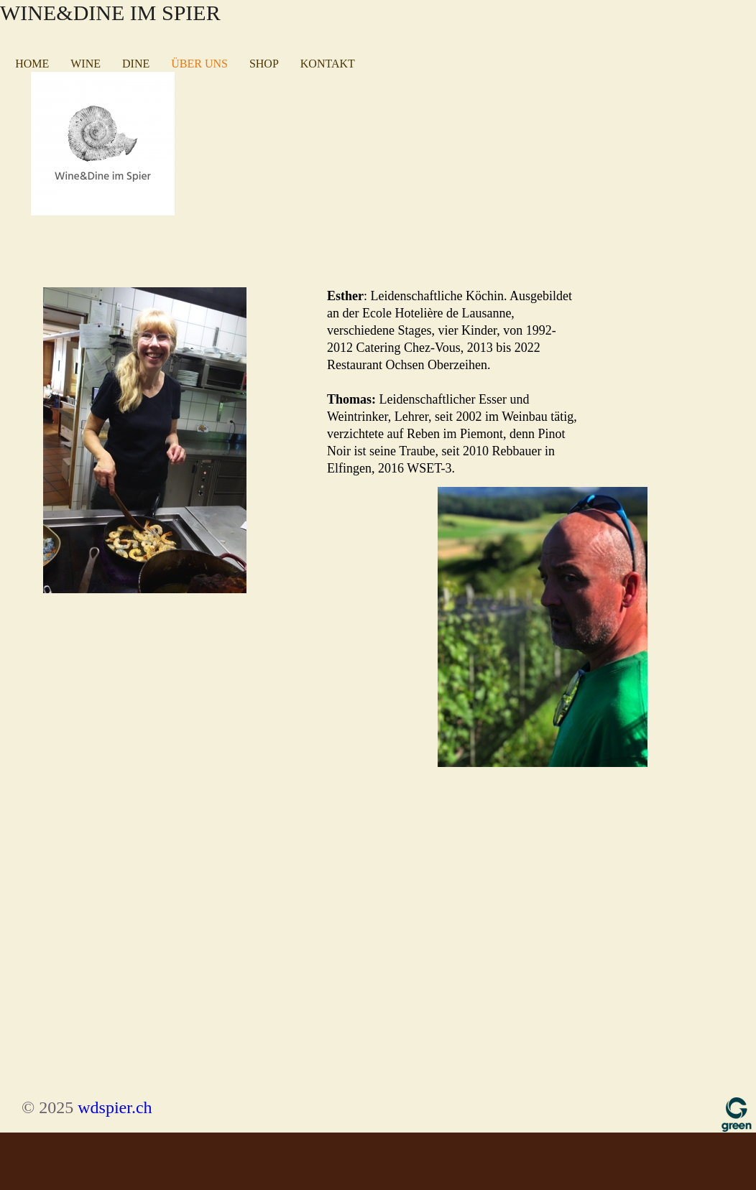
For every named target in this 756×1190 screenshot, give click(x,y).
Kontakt (327, 63)
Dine (135, 63)
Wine (85, 63)
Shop (264, 63)
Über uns (199, 63)
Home (32, 63)
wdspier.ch (115, 1107)
